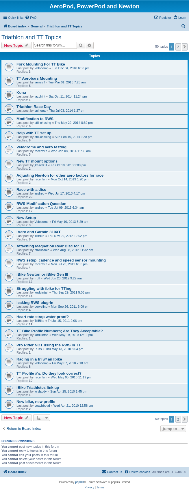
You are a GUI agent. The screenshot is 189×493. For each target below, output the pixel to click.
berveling (40, 306)
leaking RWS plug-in (34, 302)
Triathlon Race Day (33, 106)
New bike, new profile (35, 401)
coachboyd (42, 405)
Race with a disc (31, 189)
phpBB (79, 482)
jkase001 (40, 165)
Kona (21, 92)
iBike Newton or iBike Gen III (42, 274)
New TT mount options (37, 161)
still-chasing (42, 122)
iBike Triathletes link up (37, 387)
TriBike (39, 236)
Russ (38, 349)
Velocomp (41, 68)
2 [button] (178, 46)
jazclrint (39, 96)
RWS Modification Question (41, 203)
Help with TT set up (33, 133)
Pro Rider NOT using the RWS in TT (48, 345)
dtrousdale (41, 250)
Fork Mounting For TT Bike (40, 64)
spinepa (40, 110)
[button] (185, 46)
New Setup (26, 218)
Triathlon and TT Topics (31, 37)
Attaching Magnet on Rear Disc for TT (50, 246)
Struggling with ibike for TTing (43, 288)
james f (39, 82)
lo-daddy (40, 391)
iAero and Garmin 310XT (38, 232)
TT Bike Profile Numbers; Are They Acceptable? (59, 331)
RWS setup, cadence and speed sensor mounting (61, 260)
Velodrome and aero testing (41, 147)
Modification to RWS (34, 119)
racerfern (40, 151)
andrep (39, 193)
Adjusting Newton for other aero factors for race (59, 175)
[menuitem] (30, 17)
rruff (37, 278)
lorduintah (41, 292)
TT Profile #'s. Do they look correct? (48, 373)
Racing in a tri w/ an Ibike (39, 359)
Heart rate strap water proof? (42, 317)
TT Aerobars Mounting (36, 78)
